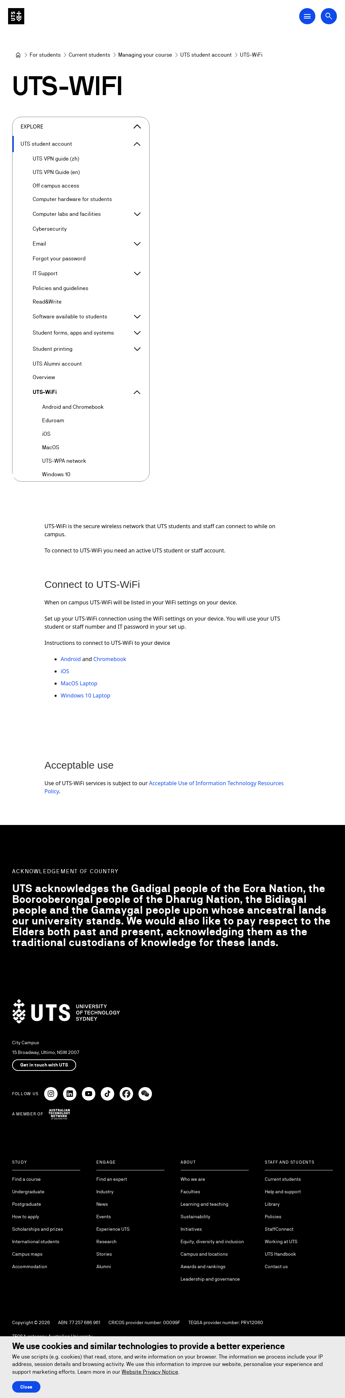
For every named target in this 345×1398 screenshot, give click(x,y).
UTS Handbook (280, 1254)
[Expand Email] (137, 244)
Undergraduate (28, 1191)
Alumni (103, 1266)
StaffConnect (279, 1229)
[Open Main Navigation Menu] (307, 16)
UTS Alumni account (57, 364)
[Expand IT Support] (137, 273)
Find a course (26, 1179)
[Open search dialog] (329, 16)
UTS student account (46, 144)
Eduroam (53, 420)
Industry (105, 1191)
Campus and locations (204, 1254)
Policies (273, 1216)
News (102, 1204)
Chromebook (109, 659)
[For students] (45, 55)
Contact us (276, 1266)
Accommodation (29, 1266)
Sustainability (195, 1216)
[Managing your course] (145, 55)
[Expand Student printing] (137, 349)
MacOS (50, 447)
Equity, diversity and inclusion (212, 1241)
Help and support (283, 1191)
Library (272, 1204)
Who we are (193, 1179)
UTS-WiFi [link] (251, 55)
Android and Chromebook (73, 407)
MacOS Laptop (79, 683)
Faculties (190, 1191)
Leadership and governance (210, 1279)
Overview (44, 377)
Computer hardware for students (72, 199)
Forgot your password (59, 258)
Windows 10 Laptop (85, 695)
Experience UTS (113, 1229)
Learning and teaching (204, 1204)
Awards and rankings (203, 1266)
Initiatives (191, 1229)
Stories (104, 1254)
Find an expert (111, 1179)
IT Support (45, 273)
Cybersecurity (50, 229)
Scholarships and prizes (37, 1229)
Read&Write (47, 301)
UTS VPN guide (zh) (56, 158)
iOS (46, 434)
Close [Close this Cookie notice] (26, 1387)
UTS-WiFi (45, 392)
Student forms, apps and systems (73, 333)
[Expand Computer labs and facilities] (137, 214)
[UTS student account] (206, 55)
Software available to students (70, 316)
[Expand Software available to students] (137, 317)
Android (71, 659)
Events (103, 1216)
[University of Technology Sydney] (18, 55)
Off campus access (56, 185)
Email (39, 243)
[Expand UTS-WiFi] (137, 392)
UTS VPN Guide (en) (56, 172)
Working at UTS (281, 1241)
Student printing (52, 349)
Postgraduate (26, 1204)
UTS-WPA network (64, 461)
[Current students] (89, 55)
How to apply (25, 1216)
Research (106, 1241)
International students (35, 1241)
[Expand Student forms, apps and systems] (137, 333)
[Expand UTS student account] (137, 144)
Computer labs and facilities (67, 214)
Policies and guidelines (60, 288)
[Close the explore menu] (137, 126)
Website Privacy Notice (150, 1372)
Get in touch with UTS (44, 1064)
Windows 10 (56, 474)
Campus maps (27, 1254)
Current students (283, 1179)
